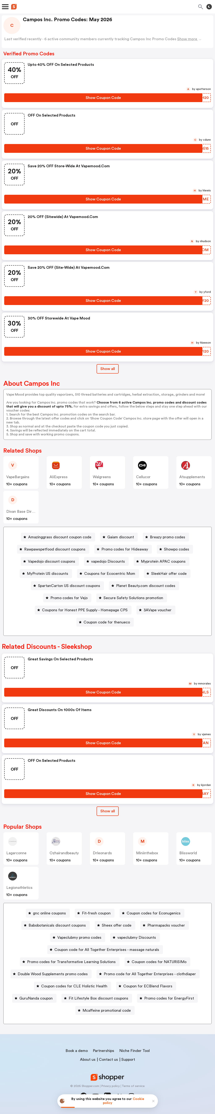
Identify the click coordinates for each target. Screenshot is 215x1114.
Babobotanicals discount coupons (57, 925)
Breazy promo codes (167, 537)
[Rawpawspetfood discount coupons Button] (53, 549)
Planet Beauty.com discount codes (145, 586)
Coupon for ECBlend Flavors (147, 986)
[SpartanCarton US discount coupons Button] (67, 585)
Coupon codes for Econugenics (154, 913)
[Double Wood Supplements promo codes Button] (51, 974)
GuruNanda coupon (36, 998)
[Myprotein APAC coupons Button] (161, 561)
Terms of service (133, 1086)
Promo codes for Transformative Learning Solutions (71, 962)
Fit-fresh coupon (96, 913)
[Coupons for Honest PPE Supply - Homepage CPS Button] (83, 610)
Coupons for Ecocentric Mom (109, 573)
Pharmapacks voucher (166, 925)
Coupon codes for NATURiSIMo (159, 962)
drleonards (102, 853)
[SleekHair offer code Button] (167, 573)
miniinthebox (147, 853)
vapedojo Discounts (108, 561)
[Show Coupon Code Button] (103, 97)
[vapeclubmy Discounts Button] (135, 937)
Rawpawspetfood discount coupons (54, 549)
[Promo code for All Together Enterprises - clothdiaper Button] (148, 974)
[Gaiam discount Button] (119, 537)
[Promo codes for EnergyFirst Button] (167, 998)
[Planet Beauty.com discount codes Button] (144, 585)
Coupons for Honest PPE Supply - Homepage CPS (85, 610)
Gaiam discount (120, 537)
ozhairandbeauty (64, 853)
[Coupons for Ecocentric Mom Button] (108, 573)
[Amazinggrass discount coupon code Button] (58, 537)
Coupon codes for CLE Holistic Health (74, 986)
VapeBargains (17, 477)
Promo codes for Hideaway (124, 549)
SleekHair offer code (169, 573)
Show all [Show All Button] (107, 369)
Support (128, 1059)
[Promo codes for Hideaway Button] (123, 549)
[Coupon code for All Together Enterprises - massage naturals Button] (105, 949)
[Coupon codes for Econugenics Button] (151, 913)
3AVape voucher (158, 610)
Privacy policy (110, 1086)
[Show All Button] (108, 811)
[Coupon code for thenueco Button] (105, 622)
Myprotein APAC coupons (163, 561)
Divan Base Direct (21, 511)
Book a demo (77, 1051)
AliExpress (59, 477)
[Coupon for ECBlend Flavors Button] (146, 986)
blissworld (188, 853)
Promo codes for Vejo (69, 598)
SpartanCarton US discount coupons (69, 586)
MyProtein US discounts (47, 573)
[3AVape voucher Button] (155, 610)
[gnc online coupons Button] (48, 913)
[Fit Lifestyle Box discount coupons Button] (97, 998)
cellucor (143, 477)
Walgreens (102, 477)
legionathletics (19, 887)
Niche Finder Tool (134, 1051)
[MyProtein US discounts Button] (46, 573)
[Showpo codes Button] (175, 549)
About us (88, 1059)
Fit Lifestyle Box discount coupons (98, 998)
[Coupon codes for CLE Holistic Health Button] (72, 986)
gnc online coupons (49, 913)
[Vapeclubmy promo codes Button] (77, 937)
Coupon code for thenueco (107, 622)
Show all (107, 811)
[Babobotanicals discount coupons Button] (55, 925)
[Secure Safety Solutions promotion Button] (131, 597)
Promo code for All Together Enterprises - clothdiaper (150, 974)
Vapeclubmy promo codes (79, 937)
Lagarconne (16, 853)
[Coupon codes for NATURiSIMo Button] (157, 961)
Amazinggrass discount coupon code (59, 537)
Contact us (108, 1059)
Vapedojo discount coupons (51, 561)
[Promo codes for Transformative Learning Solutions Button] (69, 961)
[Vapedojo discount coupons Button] (50, 561)
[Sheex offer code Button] (115, 925)
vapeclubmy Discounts (136, 937)
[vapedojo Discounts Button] (106, 561)
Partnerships (103, 1051)
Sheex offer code (116, 925)
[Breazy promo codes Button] (166, 537)
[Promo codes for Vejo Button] (67, 597)
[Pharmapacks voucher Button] (164, 925)
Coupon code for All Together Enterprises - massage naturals (106, 950)
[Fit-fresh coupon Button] (94, 913)
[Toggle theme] (209, 7)
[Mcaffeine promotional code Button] (105, 1010)
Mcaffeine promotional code (107, 1010)
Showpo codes (176, 549)
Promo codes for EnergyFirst (169, 998)
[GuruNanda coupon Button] (34, 998)
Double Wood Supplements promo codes (53, 974)
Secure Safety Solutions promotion (133, 598)
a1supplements (192, 477)
